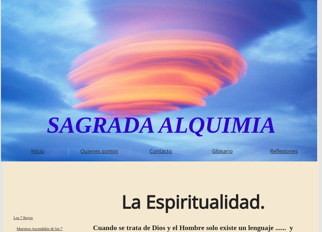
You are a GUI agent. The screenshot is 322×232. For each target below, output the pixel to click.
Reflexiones (284, 151)
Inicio (37, 151)
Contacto (161, 151)
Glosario (222, 151)
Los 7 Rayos (23, 218)
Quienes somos (99, 151)
